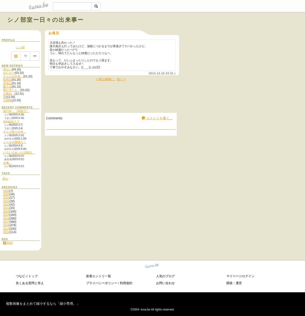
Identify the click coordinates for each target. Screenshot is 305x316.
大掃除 (7, 100)
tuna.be (152, 266)
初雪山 (7, 83)
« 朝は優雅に (105, 79)
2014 (6, 232)
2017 (6, 222)
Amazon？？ (11, 121)
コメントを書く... (157, 118)
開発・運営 (234, 283)
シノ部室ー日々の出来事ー (45, 20)
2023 (6, 201)
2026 (6, 191)
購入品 (7, 86)
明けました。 (11, 90)
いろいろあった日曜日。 (19, 152)
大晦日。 (9, 93)
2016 (6, 225)
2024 (6, 197)
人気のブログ (165, 276)
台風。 (7, 163)
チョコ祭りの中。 (14, 131)
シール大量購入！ (14, 142)
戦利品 (7, 79)
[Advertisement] (243, 31)
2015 (6, 228)
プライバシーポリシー (101, 283)
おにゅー (9, 73)
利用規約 (126, 283)
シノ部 (20, 47)
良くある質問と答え (30, 283)
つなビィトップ (27, 276)
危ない (7, 69)
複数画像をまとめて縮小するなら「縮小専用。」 (43, 303)
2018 (6, 218)
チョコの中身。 (13, 76)
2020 (6, 211)
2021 (6, 208)
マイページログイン (240, 276)
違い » (121, 79)
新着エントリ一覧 (98, 276)
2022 (6, 204)
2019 (6, 215)
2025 (6, 194)
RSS (8, 243)
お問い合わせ (165, 283)
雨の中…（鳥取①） (16, 111)
